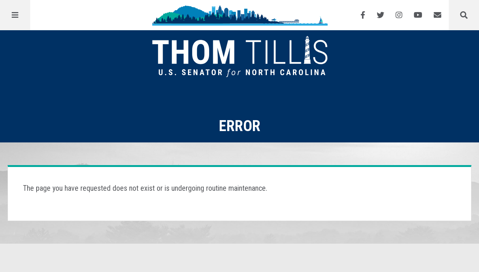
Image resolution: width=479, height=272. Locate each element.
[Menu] (15, 15)
